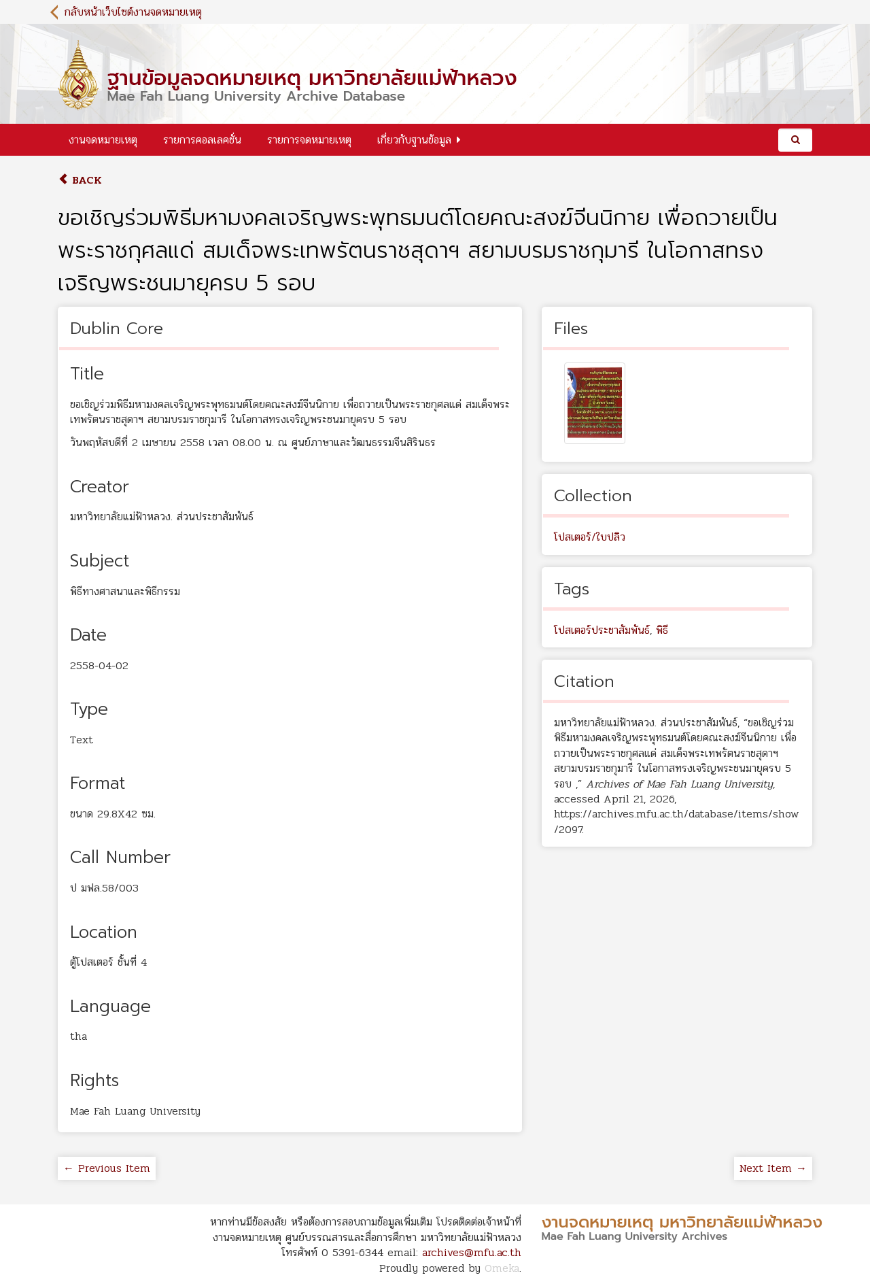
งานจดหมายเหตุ (103, 139)
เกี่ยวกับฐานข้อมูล (414, 139)
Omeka (502, 1267)
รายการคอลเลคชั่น (202, 139)
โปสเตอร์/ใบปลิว (589, 536)
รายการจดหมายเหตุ (309, 139)
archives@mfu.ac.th (471, 1252)
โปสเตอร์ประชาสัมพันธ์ (602, 630)
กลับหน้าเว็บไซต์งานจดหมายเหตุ (133, 11)
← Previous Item (106, 1168)
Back (80, 180)
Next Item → (773, 1168)
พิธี (662, 630)
